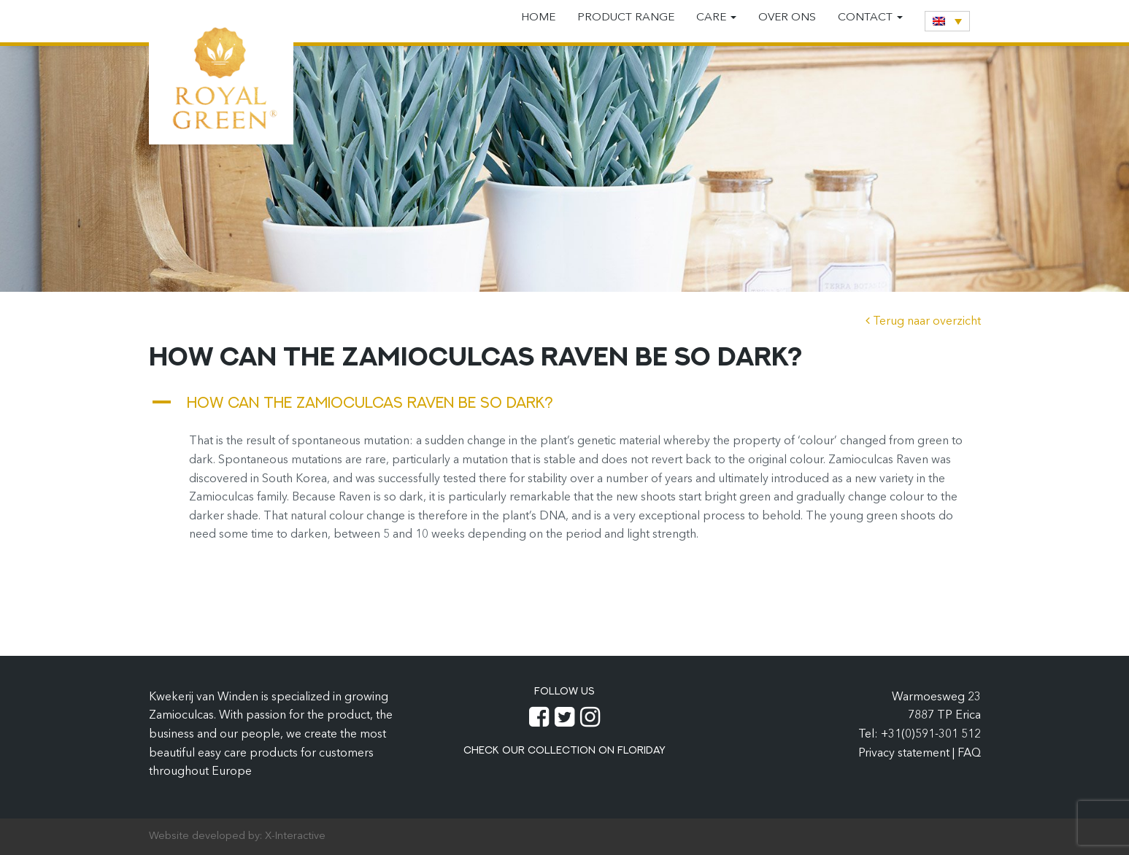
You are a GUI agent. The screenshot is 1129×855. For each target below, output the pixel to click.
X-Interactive (295, 836)
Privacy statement (905, 753)
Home (538, 17)
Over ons (787, 17)
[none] (947, 21)
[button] (565, 402)
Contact (870, 17)
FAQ (969, 753)
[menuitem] (947, 21)
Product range (625, 17)
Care (716, 17)
